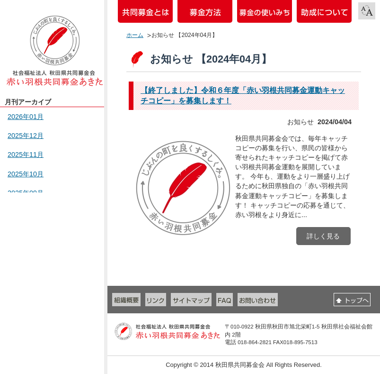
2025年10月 (26, 174)
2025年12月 (26, 135)
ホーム (134, 35)
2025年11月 (26, 154)
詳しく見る (323, 236)
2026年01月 (26, 116)
